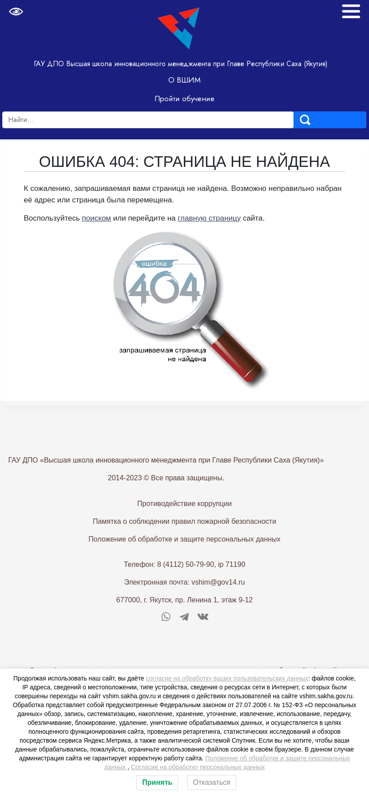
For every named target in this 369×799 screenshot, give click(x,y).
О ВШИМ (184, 80)
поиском (96, 218)
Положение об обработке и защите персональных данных (184, 553)
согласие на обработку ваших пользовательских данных (227, 678)
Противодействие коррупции (184, 518)
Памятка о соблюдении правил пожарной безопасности (184, 535)
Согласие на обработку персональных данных (198, 767)
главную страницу (209, 218)
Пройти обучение (184, 98)
